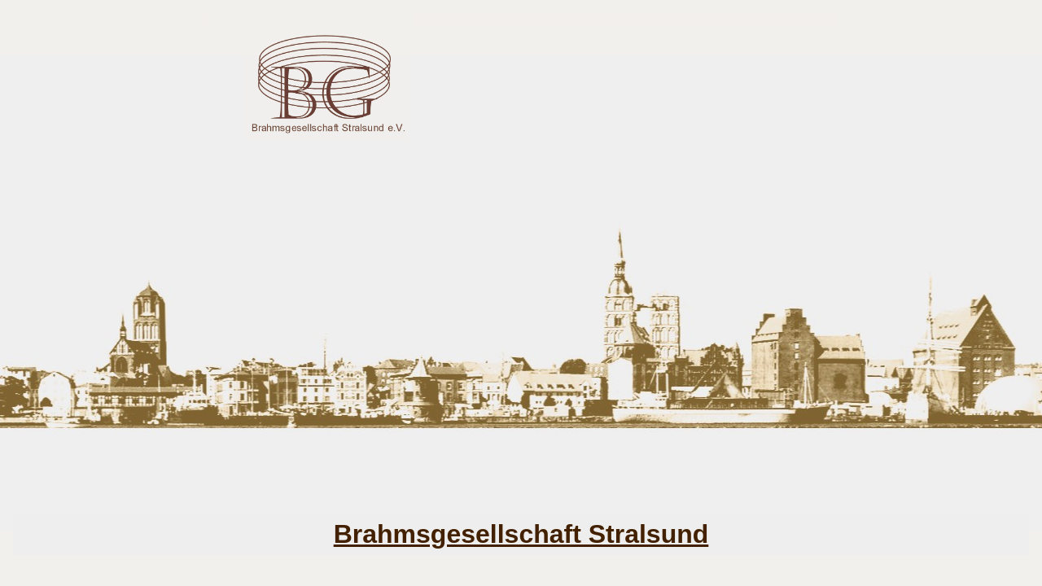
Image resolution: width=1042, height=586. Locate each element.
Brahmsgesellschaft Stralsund (521, 534)
